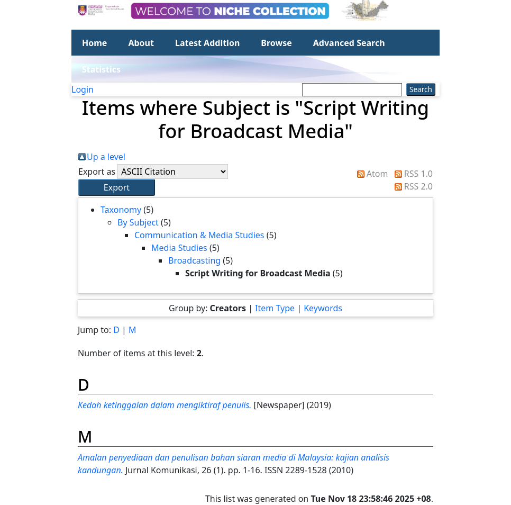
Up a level (106, 157)
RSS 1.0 (418, 173)
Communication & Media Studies (199, 235)
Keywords (323, 308)
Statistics (101, 69)
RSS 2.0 (418, 186)
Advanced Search (349, 43)
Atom (377, 173)
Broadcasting (194, 260)
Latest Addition (207, 43)
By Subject (138, 222)
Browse (276, 43)
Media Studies (179, 248)
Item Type (275, 308)
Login (82, 89)
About (141, 43)
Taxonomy (121, 209)
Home (94, 43)
